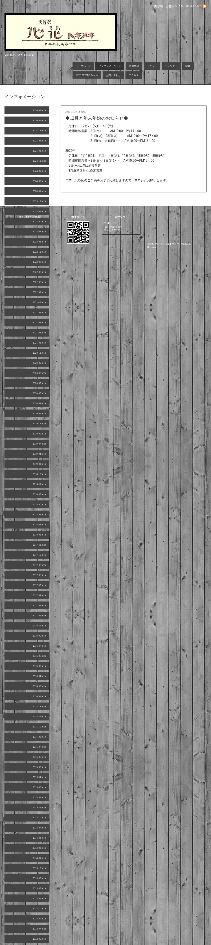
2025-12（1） (40, 130)
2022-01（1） (40, 292)
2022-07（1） (40, 272)
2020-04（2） (40, 403)
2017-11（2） (40, 544)
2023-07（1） (40, 211)
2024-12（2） (40, 160)
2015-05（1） (40, 767)
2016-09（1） (40, 635)
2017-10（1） (40, 554)
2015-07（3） (40, 746)
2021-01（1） (40, 342)
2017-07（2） (40, 565)
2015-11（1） (40, 716)
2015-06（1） (40, 757)
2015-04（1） (40, 777)
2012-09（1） (40, 918)
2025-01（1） (40, 150)
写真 (187, 66)
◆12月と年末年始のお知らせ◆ (96, 118)
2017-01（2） (40, 615)
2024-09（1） (40, 171)
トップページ (83, 66)
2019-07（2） (40, 443)
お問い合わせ (113, 75)
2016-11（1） (40, 625)
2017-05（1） (40, 585)
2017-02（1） (40, 605)
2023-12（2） (40, 201)
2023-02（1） (40, 231)
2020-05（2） (40, 393)
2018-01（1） (40, 534)
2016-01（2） (40, 696)
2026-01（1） (40, 120)
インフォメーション (110, 66)
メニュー (152, 66)
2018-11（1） (40, 484)
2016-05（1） (40, 666)
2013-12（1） (40, 868)
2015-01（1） (40, 797)
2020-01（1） (40, 413)
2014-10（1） (40, 817)
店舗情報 (134, 66)
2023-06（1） (40, 221)
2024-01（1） (40, 191)
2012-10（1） (40, 908)
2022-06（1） (40, 282)
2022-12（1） (40, 251)
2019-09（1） (40, 433)
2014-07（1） (40, 827)
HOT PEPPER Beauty (87, 75)
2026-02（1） (40, 110)
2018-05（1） (40, 514)
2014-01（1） (40, 858)
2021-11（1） (40, 302)
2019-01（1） (40, 464)
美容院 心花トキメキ (167, 243)
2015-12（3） (40, 706)
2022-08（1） (40, 261)
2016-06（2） (40, 655)
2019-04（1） (40, 453)
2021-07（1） (40, 322)
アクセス (134, 75)
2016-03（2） (40, 686)
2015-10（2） (40, 726)
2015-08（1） (40, 736)
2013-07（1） (40, 888)
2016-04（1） (40, 676)
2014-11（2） (40, 807)
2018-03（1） (40, 524)
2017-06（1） (40, 575)
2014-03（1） (40, 847)
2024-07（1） (40, 181)
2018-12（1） (40, 474)
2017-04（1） (40, 595)
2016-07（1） (40, 645)
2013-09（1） (40, 878)
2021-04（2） (40, 332)
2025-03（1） (40, 140)
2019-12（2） (40, 423)
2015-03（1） (40, 787)
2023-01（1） (40, 241)
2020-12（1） (40, 352)
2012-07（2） (40, 928)
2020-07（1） (40, 383)
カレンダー (171, 66)
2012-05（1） (40, 938)
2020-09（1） (40, 362)
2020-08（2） (40, 373)
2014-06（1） (40, 837)
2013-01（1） (40, 898)
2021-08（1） (40, 312)
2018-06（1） (40, 504)
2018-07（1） (40, 494)
